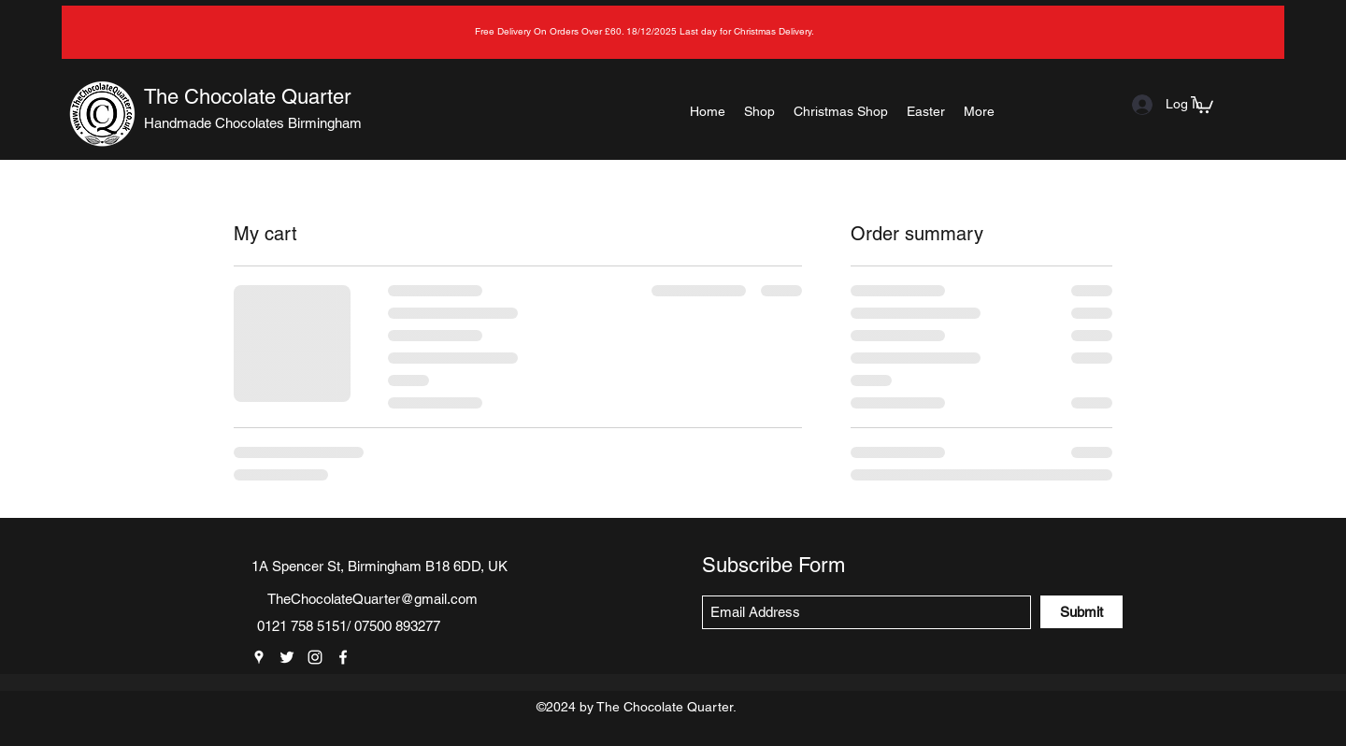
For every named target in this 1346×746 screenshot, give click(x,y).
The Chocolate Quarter (247, 96)
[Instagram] (315, 657)
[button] (1202, 103)
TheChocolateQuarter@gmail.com (372, 599)
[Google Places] (259, 657)
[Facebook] (343, 657)
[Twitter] (287, 657)
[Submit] (1081, 611)
